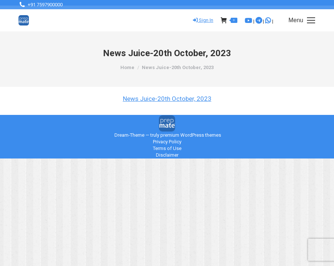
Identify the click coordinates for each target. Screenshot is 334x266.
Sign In (203, 20)
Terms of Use (167, 148)
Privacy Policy (167, 141)
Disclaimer (167, 155)
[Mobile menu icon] (301, 20)
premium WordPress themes (190, 135)
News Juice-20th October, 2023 (167, 98)
